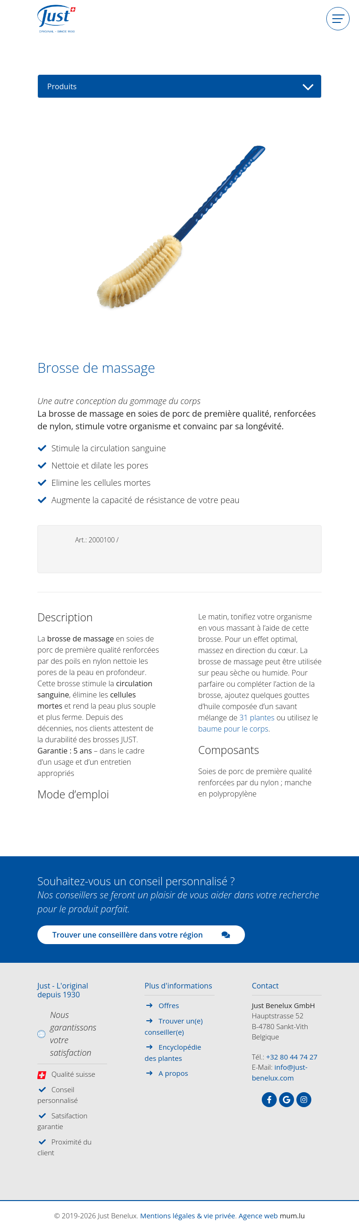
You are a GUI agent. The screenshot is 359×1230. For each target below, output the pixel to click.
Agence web (258, 1215)
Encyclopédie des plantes (172, 1052)
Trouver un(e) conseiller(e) (173, 1026)
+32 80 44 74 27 (291, 1056)
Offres (168, 1005)
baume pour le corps (233, 729)
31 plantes (256, 717)
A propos (173, 1073)
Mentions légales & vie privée (187, 1215)
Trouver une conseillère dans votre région (141, 934)
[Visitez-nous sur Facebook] (269, 1099)
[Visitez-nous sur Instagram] (303, 1099)
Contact (265, 986)
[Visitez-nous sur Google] (286, 1099)
